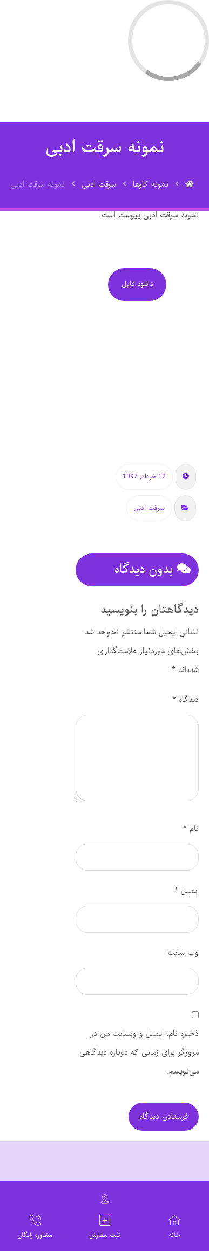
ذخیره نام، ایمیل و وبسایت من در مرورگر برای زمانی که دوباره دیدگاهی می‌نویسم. (139, 1052)
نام (191, 828)
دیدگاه (185, 699)
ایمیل (186, 890)
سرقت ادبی (149, 508)
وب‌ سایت (183, 952)
